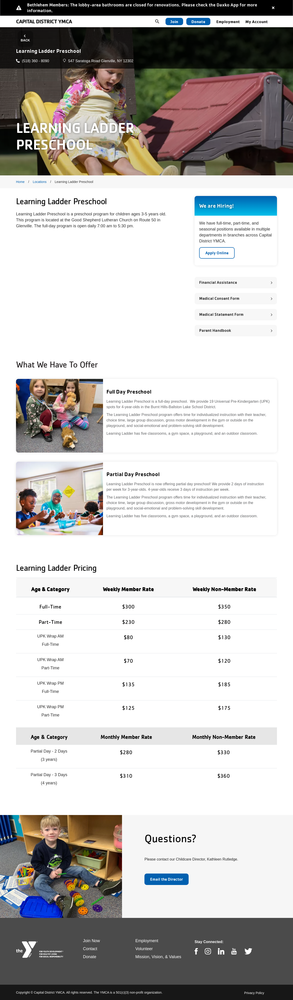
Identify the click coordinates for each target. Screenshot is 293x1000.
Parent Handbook (215, 330)
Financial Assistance (218, 282)
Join (174, 21)
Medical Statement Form (221, 314)
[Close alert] (273, 7)
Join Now (91, 940)
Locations (39, 182)
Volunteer (144, 948)
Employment (228, 21)
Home (20, 182)
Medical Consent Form (219, 298)
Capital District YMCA (44, 21)
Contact (90, 948)
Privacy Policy (254, 993)
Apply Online (216, 252)
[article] (146, 8)
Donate (198, 21)
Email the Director (166, 879)
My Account (256, 21)
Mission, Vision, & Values (158, 956)
